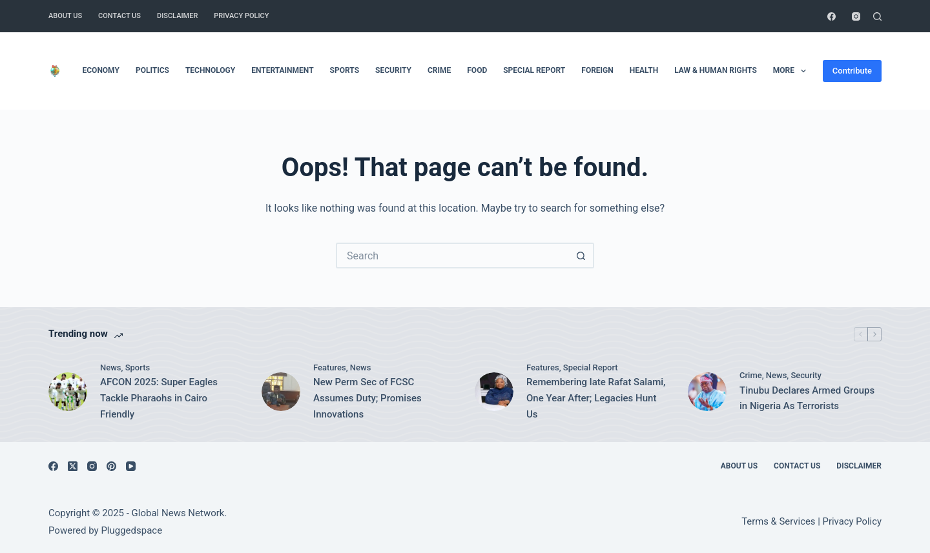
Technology (210, 70)
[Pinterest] (111, 466)
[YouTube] (131, 466)
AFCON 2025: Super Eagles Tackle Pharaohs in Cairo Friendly (159, 398)
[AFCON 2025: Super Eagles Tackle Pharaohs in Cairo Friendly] (67, 391)
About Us (65, 16)
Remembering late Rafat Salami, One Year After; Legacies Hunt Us (595, 398)
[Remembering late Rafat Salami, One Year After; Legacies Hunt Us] (494, 391)
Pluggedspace (131, 530)
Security (393, 70)
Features (329, 367)
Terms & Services (778, 521)
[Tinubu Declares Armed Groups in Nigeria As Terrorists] (707, 391)
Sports (344, 70)
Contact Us (119, 16)
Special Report (534, 70)
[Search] (877, 16)
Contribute (852, 70)
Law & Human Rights (715, 70)
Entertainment (282, 70)
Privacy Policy (241, 16)
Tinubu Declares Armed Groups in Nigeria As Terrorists (806, 398)
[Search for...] (452, 255)
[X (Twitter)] (73, 466)
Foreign (597, 70)
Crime (439, 70)
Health (644, 70)
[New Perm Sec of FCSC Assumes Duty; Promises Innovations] (281, 391)
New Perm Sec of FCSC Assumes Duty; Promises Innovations (367, 398)
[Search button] (581, 255)
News (110, 367)
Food (477, 70)
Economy (101, 70)
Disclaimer (177, 16)
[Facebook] (831, 16)
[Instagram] (856, 16)
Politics (152, 70)
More (792, 71)
